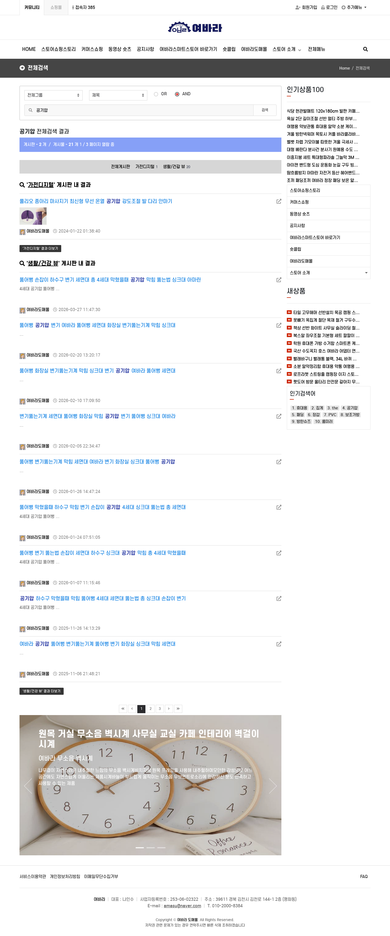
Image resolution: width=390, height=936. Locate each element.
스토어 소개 (284, 49)
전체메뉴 (316, 49)
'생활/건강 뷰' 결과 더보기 (41, 691)
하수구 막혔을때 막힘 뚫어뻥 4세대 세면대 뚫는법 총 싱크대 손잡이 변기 (103, 598)
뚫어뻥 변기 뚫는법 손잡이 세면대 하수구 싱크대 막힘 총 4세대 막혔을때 (103, 553)
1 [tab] (138, 850)
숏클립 (229, 49)
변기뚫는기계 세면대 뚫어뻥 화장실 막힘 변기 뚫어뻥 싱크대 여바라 (98, 416)
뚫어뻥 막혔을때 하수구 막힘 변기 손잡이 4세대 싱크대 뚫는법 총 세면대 (103, 507)
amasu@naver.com (182, 905)
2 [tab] (149, 850)
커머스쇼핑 (92, 49)
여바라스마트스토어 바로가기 (188, 49)
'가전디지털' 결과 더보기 (40, 248)
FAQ (364, 876)
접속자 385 (83, 7)
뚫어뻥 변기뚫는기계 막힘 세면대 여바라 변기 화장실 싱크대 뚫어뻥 (97, 462)
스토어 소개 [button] (300, 272)
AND (182, 93)
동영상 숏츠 (119, 49)
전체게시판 (120, 166)
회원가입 (306, 7)
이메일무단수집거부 (101, 876)
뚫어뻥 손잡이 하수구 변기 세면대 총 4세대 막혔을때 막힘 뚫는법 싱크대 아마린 (110, 280)
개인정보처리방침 (65, 876)
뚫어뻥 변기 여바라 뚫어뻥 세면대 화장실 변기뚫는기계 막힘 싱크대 (98, 325)
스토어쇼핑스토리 (58, 49)
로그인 (329, 7)
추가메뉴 (352, 7)
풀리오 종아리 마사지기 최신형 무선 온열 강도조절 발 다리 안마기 (96, 201)
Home (344, 68)
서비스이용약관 (33, 876)
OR (160, 93)
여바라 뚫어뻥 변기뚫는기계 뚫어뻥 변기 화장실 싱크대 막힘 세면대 (98, 644)
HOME (29, 49)
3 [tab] (160, 850)
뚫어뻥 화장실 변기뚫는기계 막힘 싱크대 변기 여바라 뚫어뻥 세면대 (98, 371)
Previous (28, 786)
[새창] (279, 201)
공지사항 (145, 49)
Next (273, 786)
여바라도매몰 (254, 49)
